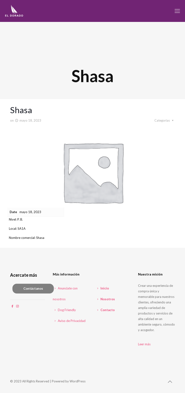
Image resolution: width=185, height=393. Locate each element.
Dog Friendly (64, 310)
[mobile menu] (177, 11)
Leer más (144, 344)
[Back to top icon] (170, 381)
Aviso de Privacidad (69, 321)
